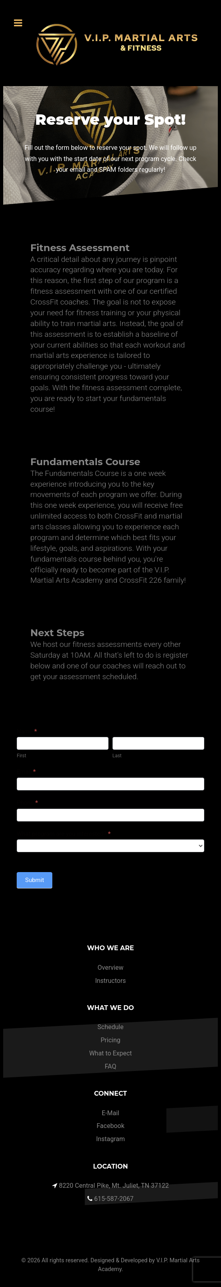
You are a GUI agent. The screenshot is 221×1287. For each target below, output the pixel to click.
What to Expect (110, 1053)
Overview (111, 967)
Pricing (110, 1040)
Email (26, 771)
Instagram (110, 1139)
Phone (27, 802)
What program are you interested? (63, 833)
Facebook (110, 1126)
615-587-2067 (114, 1199)
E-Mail (110, 1113)
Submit (34, 880)
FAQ (110, 1066)
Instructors (110, 980)
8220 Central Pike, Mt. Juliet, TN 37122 (114, 1185)
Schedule (110, 1027)
